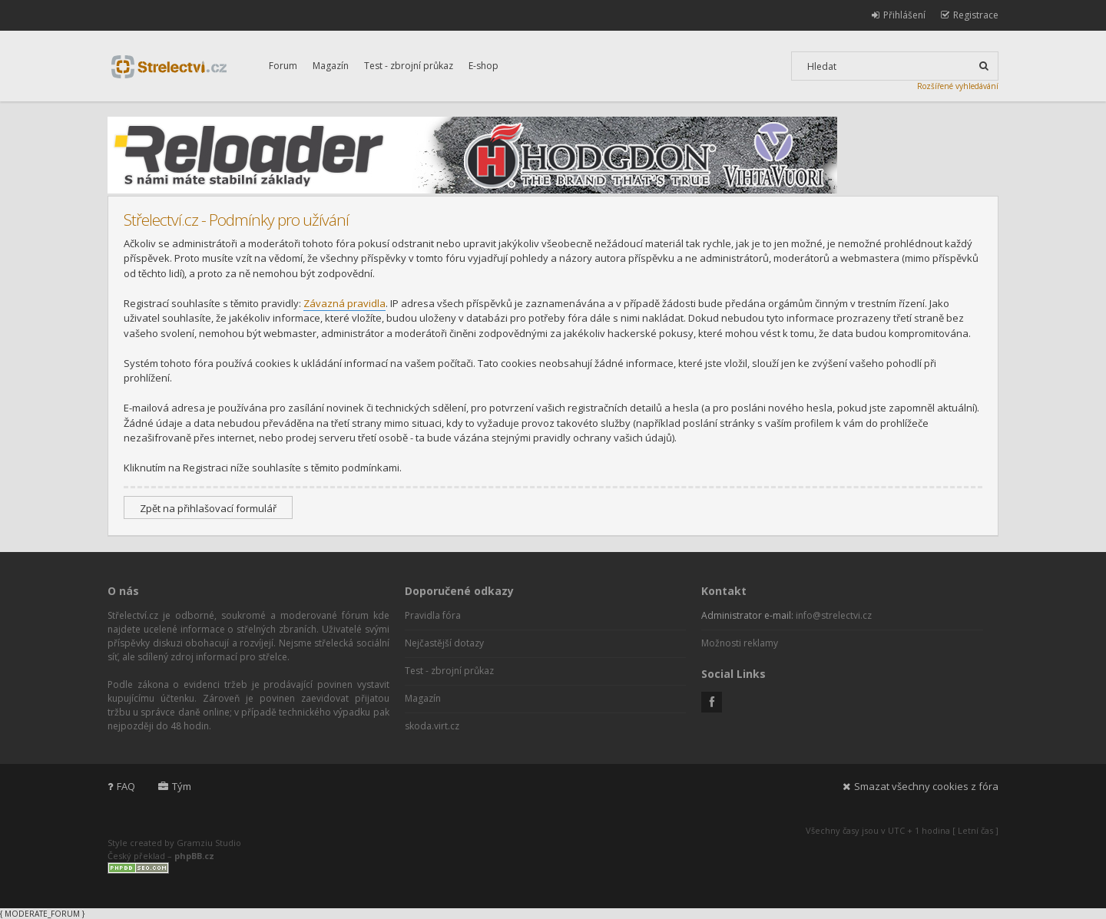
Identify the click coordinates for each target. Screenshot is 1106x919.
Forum (283, 65)
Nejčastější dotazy (444, 643)
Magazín (331, 65)
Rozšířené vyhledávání (957, 86)
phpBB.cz (194, 855)
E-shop (483, 65)
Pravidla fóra (433, 615)
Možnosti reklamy (739, 643)
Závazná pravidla (344, 303)
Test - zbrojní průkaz (408, 65)
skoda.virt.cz (432, 725)
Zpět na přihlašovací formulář (208, 508)
